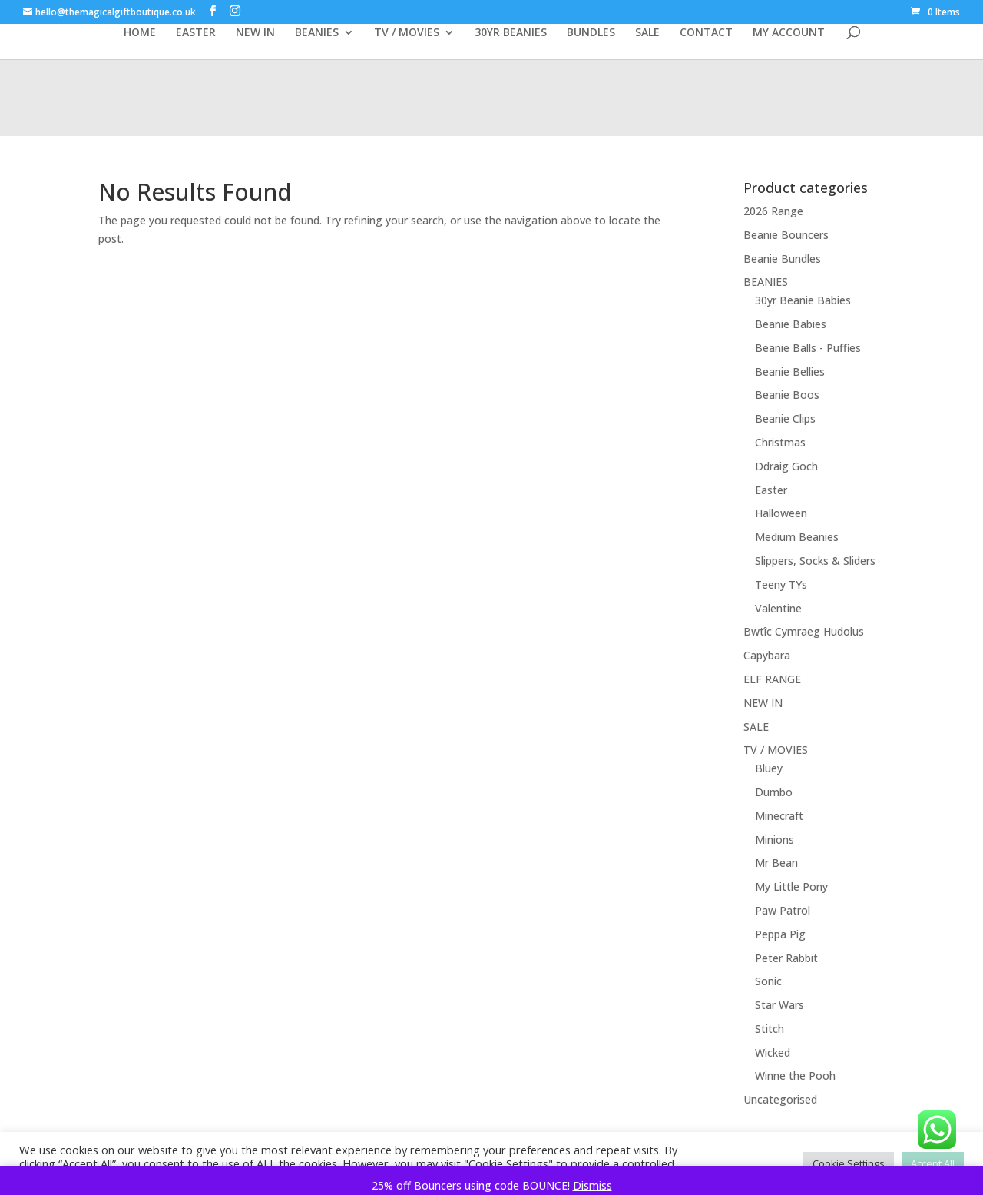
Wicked (772, 1052)
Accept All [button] (933, 1163)
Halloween (781, 513)
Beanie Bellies (790, 371)
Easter (771, 490)
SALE (647, 33)
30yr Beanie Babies (803, 300)
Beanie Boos (787, 394)
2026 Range (773, 211)
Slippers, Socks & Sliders (815, 560)
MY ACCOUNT (789, 33)
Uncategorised (780, 1099)
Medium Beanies (797, 536)
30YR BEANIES (511, 33)
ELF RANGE (772, 679)
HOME (140, 33)
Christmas (780, 442)
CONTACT (706, 33)
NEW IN (255, 33)
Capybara (766, 655)
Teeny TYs (781, 584)
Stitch (769, 1028)
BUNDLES (591, 33)
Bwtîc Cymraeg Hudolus (803, 631)
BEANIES (317, 33)
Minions (774, 839)
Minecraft (779, 815)
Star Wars (779, 1004)
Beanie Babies (790, 324)
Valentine (778, 608)
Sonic (768, 981)
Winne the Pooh (795, 1075)
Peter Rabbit (786, 958)
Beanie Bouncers (786, 234)
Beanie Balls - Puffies (808, 347)
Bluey (769, 768)
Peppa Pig (780, 934)
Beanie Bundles (782, 258)
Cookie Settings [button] (849, 1163)
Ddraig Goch (786, 466)
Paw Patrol (782, 910)
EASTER (196, 33)
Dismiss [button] (592, 1185)
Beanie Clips (785, 418)
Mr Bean (776, 862)
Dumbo (774, 792)
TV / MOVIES (406, 33)
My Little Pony (791, 886)
